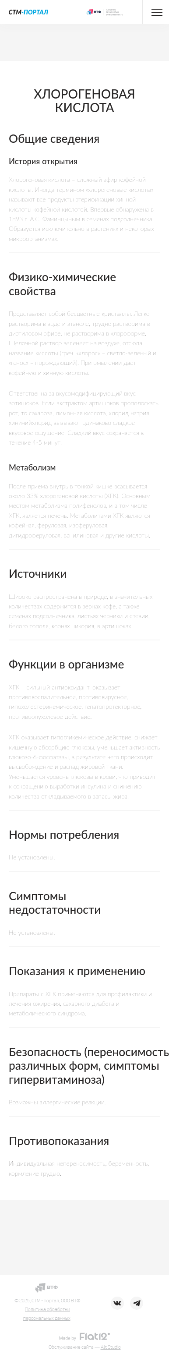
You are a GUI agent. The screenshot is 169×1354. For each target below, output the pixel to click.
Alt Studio (111, 1347)
